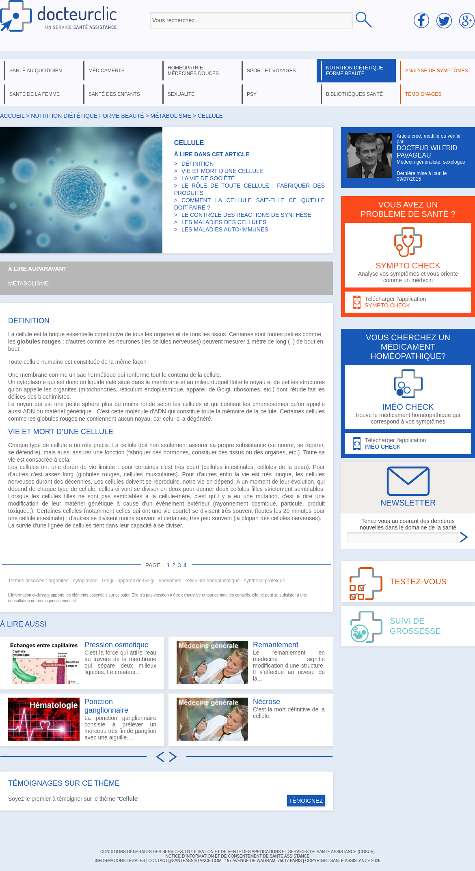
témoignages (423, 94)
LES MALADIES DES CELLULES (223, 222)
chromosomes (270, 404)
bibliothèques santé (354, 94)
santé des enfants (114, 94)
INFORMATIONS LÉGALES (120, 860)
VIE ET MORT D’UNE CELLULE (222, 171)
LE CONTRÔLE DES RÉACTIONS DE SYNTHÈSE (246, 215)
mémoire (233, 411)
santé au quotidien (35, 70)
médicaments (107, 70)
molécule (136, 411)
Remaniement (275, 645)
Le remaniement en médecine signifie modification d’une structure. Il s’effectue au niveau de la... (251, 662)
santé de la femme (34, 94)
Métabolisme (28, 283)
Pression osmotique (116, 645)
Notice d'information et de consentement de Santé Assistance (237, 856)
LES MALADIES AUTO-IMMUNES (224, 229)
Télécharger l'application (408, 302)
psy (252, 94)
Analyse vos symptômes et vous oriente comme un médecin (408, 255)
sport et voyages (271, 70)
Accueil (12, 115)
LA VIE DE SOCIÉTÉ (208, 178)
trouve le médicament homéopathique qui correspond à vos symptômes (408, 397)
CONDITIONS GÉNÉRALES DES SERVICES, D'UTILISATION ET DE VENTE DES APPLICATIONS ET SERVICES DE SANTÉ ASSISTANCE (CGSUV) (237, 851)
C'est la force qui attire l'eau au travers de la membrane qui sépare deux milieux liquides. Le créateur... (82, 662)
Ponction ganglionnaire (106, 706)
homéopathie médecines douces (193, 70)
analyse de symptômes (436, 70)
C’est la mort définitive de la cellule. (251, 719)
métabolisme (171, 115)
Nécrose (266, 702)
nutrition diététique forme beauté (354, 70)
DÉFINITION (197, 163)
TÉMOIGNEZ (306, 801)
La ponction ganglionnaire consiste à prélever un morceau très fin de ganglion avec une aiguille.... (82, 719)
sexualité (181, 94)
